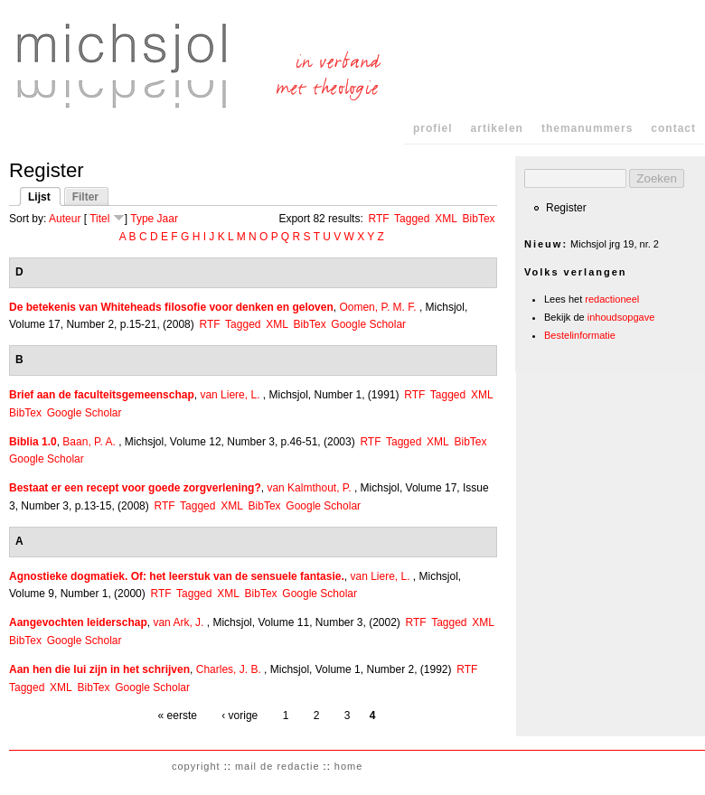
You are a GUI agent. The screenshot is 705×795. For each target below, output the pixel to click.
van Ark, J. (178, 622)
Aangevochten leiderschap (78, 622)
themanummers (587, 128)
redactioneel (612, 299)
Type (142, 218)
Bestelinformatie (580, 335)
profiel (433, 128)
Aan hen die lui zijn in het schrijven (99, 669)
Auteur (64, 218)
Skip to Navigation (670, 18)
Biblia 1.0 (33, 441)
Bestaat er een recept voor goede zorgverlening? (135, 488)
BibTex (479, 218)
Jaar (167, 218)
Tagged (411, 218)
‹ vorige (239, 715)
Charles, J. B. (228, 669)
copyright (196, 766)
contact (673, 128)
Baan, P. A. (89, 441)
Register (566, 207)
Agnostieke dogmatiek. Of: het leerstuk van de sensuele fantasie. (176, 576)
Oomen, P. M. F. (377, 307)
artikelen (497, 128)
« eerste (177, 715)
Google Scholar (368, 324)
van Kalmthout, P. (309, 488)
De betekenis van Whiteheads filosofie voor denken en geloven (171, 307)
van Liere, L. (229, 394)
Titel (99, 218)
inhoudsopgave (621, 317)
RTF (378, 218)
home (348, 766)
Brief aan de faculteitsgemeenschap (101, 394)
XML (446, 218)
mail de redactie (277, 766)
